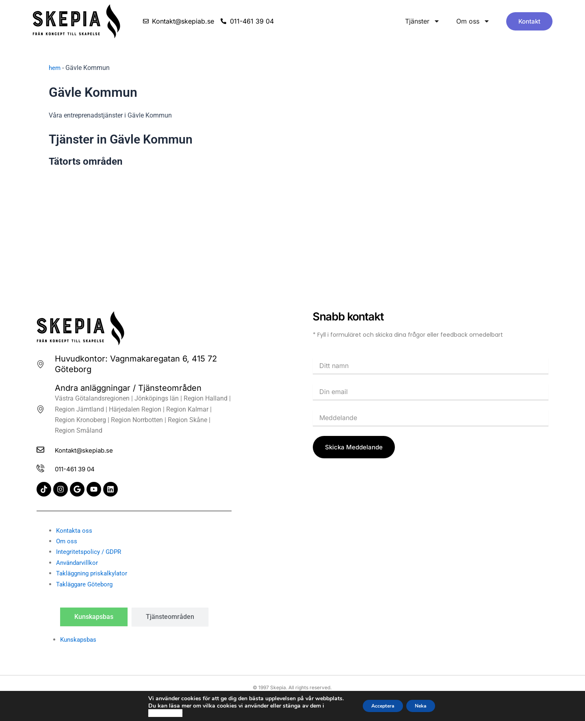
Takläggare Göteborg (86, 584)
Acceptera (379, 706)
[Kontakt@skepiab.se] (42, 448)
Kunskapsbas (79, 639)
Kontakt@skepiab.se (97, 448)
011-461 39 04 (85, 468)
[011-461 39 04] (42, 468)
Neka (426, 706)
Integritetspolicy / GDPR (90, 552)
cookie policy (156, 713)
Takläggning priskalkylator (94, 573)
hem (55, 68)
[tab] (94, 617)
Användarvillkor (78, 562)
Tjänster (422, 21)
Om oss (473, 21)
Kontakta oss (75, 530)
